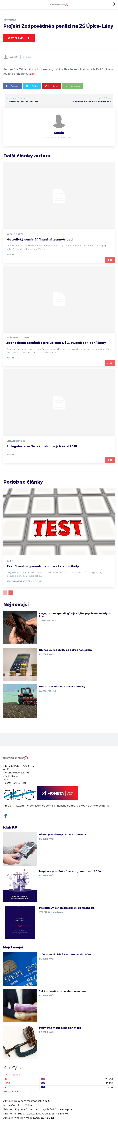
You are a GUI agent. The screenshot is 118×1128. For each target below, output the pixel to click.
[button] (113, 4)
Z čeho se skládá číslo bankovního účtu (65, 954)
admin (14, 57)
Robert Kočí (46, 654)
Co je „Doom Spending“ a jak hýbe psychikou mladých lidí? (74, 615)
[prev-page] (5, 592)
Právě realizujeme (18, 338)
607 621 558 (19, 782)
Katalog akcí (15, 234)
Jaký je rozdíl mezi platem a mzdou (62, 991)
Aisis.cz (7, 779)
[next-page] (10, 592)
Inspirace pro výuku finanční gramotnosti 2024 (70, 871)
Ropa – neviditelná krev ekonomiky (62, 686)
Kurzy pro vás (11, 1091)
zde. (32, 73)
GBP (7, 1083)
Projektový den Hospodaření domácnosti (66, 907)
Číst (109, 260)
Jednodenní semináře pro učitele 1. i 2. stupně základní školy (56, 343)
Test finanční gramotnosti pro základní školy (43, 566)
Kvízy (10, 561)
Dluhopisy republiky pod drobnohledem (65, 649)
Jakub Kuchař (47, 620)
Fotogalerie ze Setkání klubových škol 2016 (42, 446)
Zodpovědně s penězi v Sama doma (91, 101)
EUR (7, 1087)
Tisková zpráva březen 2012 (22, 101)
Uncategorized (16, 441)
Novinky (10, 19)
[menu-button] (4, 4)
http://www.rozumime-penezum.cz (59, 137)
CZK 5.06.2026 (12, 1075)
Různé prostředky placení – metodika (63, 834)
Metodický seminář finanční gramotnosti (40, 239)
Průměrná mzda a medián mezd (60, 1027)
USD (7, 1079)
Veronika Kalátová (18, 581)
